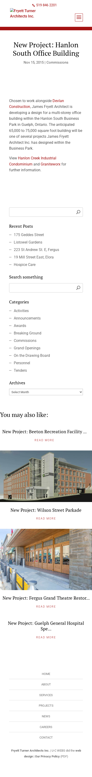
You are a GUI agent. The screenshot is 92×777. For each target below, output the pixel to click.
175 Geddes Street (29, 235)
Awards (20, 325)
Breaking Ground (27, 333)
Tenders (20, 370)
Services (46, 695)
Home (46, 674)
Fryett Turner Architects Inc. (30, 750)
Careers (46, 727)
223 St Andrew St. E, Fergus (36, 250)
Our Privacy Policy (47, 756)
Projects (46, 705)
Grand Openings (27, 348)
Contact (46, 737)
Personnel (22, 363)
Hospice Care (24, 264)
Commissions (57, 62)
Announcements (27, 318)
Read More (44, 440)
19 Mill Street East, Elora (34, 257)
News (46, 716)
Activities (21, 311)
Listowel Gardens (28, 242)
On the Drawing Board (32, 355)
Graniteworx (50, 164)
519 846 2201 (46, 5)
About (46, 684)
